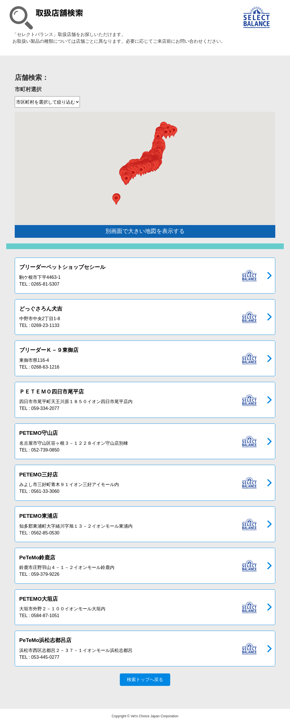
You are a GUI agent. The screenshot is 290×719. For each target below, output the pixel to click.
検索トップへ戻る (145, 675)
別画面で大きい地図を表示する (145, 231)
